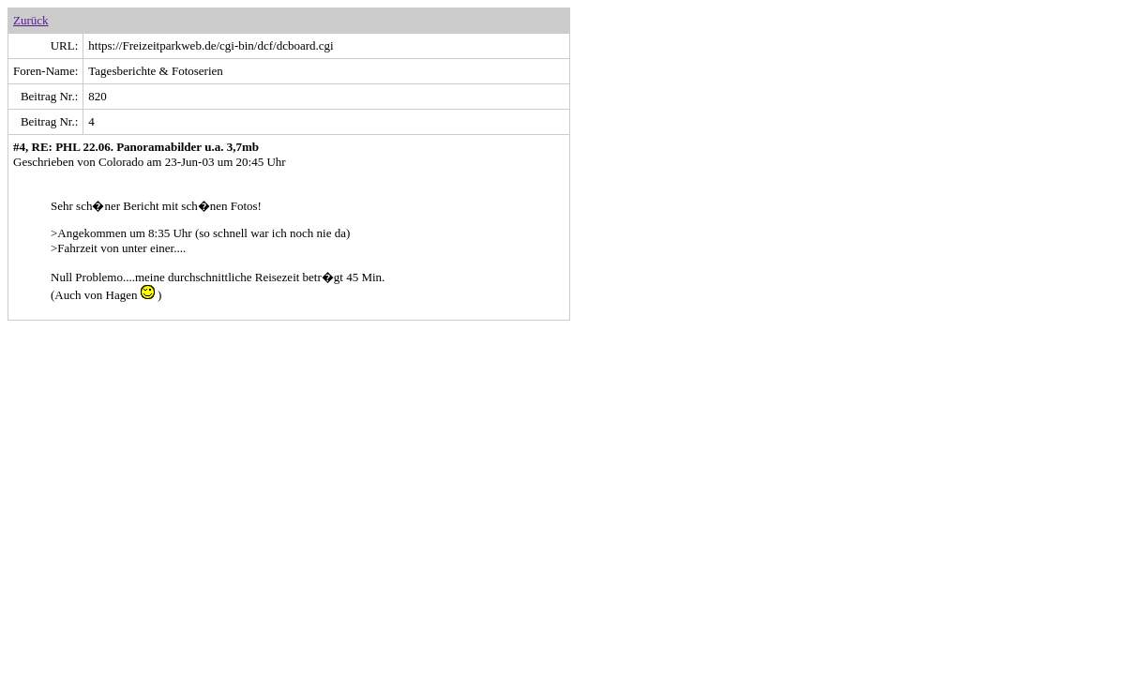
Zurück (31, 20)
